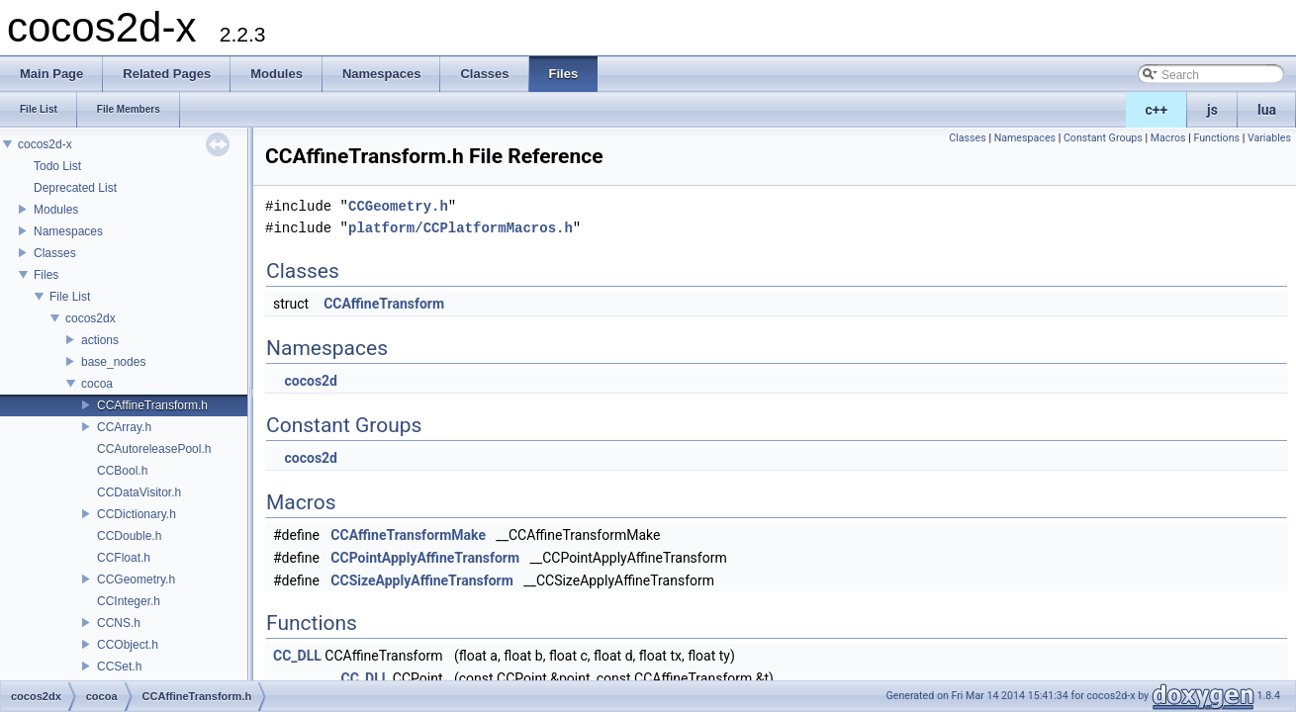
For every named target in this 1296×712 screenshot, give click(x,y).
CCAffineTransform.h (152, 405)
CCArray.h (124, 427)
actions (100, 340)
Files (46, 275)
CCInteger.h (128, 601)
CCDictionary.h (136, 514)
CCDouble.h (129, 536)
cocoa (97, 384)
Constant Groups (1103, 138)
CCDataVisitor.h (139, 492)
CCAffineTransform (384, 304)
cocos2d (310, 381)
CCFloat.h (123, 558)
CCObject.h (127, 645)
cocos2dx (90, 318)
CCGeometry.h (136, 579)
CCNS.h (118, 623)
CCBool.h (122, 471)
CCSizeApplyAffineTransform (421, 580)
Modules (56, 210)
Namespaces (68, 231)
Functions (1216, 138)
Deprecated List (75, 188)
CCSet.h (119, 666)
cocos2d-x (45, 144)
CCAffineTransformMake (408, 535)
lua (1266, 110)
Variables (1269, 138)
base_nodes (113, 362)
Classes (55, 253)
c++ (1157, 110)
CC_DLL (297, 656)
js (1212, 110)
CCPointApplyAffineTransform (424, 558)
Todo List (57, 166)
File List (69, 297)
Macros (1168, 138)
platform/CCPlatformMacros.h (460, 228)
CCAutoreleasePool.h (154, 449)
